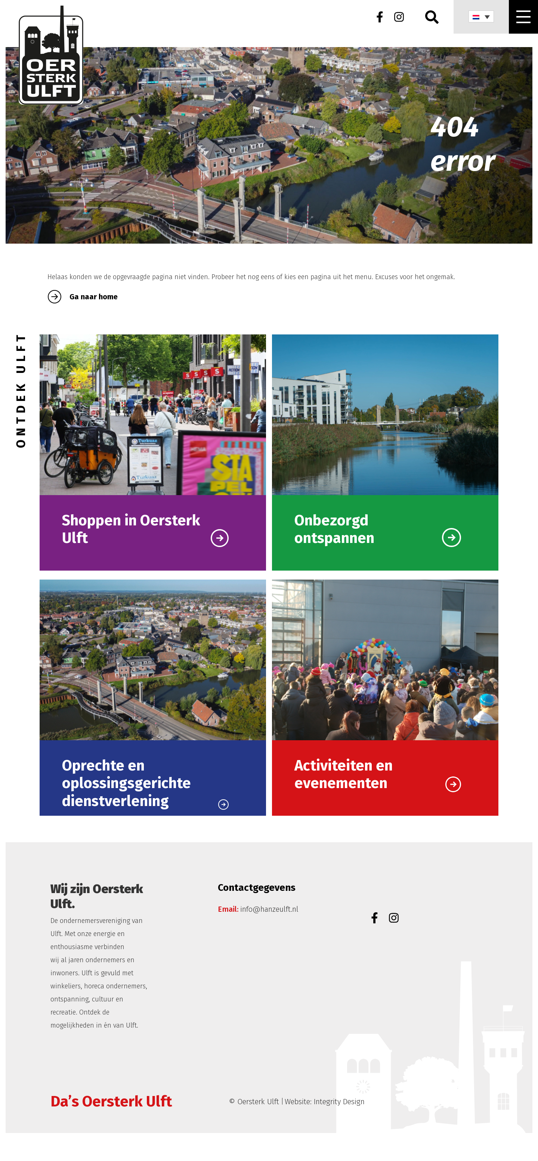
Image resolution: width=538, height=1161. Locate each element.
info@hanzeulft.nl (269, 909)
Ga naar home (83, 296)
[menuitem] (481, 16)
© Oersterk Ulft (254, 1101)
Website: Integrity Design (325, 1101)
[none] (481, 16)
